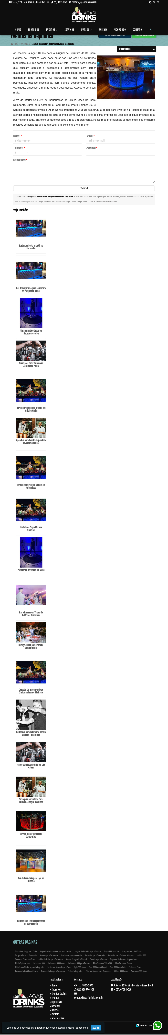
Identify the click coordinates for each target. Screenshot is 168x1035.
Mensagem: (20, 160)
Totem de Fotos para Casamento (53, 971)
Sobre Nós (33, 29)
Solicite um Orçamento (115, 35)
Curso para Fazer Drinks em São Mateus (31, 767)
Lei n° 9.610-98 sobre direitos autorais (103, 202)
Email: (90, 136)
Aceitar (96, 1027)
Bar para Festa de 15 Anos (132, 952)
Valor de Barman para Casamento (98, 971)
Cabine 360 (141, 956)
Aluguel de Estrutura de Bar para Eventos (56, 952)
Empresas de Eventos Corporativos (123, 960)
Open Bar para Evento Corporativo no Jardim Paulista (31, 442)
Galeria (103, 29)
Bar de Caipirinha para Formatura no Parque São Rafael (31, 290)
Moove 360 (120, 29)
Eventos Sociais (59, 994)
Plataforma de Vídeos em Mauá (31, 570)
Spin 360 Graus (80, 968)
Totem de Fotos (135, 968)
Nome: (17, 136)
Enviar (84, 188)
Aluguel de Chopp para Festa (26, 952)
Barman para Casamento (49, 956)
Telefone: (19, 148)
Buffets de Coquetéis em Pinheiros (31, 529)
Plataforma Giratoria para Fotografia (29, 968)
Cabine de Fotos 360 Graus (25, 960)
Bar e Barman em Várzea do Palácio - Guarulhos (31, 614)
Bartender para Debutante (95, 956)
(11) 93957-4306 (85, 990)
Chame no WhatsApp (144, 35)
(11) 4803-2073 (60, 2)
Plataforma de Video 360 (102, 964)
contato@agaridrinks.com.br (84, 2)
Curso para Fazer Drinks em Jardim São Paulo (31, 365)
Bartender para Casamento (71, 956)
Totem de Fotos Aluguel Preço (26, 971)
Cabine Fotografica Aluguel (76, 960)
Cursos (86, 29)
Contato (137, 29)
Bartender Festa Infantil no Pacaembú (31, 247)
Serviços (69, 29)
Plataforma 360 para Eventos (79, 964)
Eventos (52, 29)
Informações (58, 1019)
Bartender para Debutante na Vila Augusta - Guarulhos (31, 734)
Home (18, 29)
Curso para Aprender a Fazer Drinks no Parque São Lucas (31, 801)
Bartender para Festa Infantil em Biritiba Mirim (31, 410)
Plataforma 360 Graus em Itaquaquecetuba (31, 332)
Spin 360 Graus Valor (118, 968)
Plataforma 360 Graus (56, 964)
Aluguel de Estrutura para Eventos (88, 952)
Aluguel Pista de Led (111, 952)
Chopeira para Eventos (98, 960)
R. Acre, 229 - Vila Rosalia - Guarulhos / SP (30, 2)
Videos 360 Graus (121, 971)
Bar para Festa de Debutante (26, 956)
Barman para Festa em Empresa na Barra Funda (31, 923)
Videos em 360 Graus (139, 971)
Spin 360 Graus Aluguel (98, 968)
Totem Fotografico (75, 971)
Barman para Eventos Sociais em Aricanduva (31, 487)
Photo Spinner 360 (22, 964)
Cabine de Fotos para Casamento (51, 960)
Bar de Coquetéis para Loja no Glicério (31, 880)
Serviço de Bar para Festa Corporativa (31, 836)
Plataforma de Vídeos (123, 964)
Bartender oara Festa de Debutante (121, 956)
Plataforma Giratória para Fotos (59, 968)
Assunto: (91, 148)
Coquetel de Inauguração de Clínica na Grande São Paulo (31, 691)
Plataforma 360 (39, 964)
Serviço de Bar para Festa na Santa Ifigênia (31, 647)
